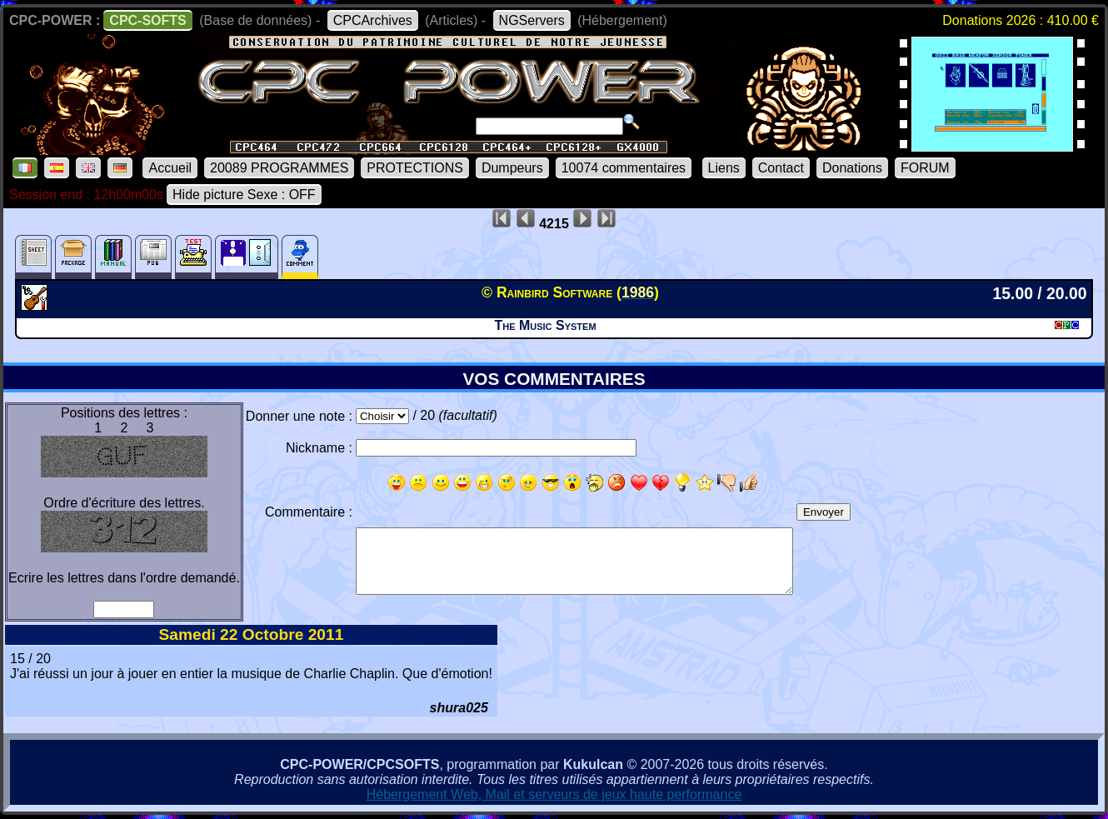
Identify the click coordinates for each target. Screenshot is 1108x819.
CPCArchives (372, 20)
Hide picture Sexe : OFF (244, 194)
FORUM (925, 168)
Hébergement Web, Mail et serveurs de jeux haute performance (554, 794)
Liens (724, 168)
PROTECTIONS (415, 168)
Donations (852, 168)
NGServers (532, 20)
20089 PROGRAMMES (279, 168)
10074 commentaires (623, 168)
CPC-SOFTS (147, 20)
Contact (781, 168)
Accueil (170, 168)
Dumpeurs (512, 168)
